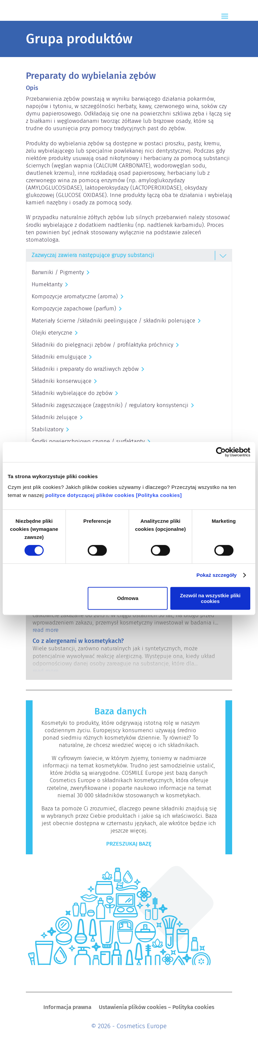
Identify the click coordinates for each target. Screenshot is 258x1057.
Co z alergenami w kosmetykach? (78, 641)
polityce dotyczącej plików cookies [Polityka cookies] (113, 495)
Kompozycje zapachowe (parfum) (74, 308)
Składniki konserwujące (61, 381)
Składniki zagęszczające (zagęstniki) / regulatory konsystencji (110, 405)
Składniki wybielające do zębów (72, 393)
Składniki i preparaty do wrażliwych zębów (85, 368)
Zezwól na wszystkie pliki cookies (210, 598)
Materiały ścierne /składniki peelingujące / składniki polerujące (113, 320)
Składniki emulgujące (59, 356)
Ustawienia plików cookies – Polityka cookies (156, 1008)
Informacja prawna (67, 1008)
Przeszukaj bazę (129, 843)
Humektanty (47, 284)
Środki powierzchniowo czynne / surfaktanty (88, 441)
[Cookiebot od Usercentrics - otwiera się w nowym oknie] (220, 452)
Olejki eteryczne (52, 332)
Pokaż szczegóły (217, 575)
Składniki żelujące (54, 417)
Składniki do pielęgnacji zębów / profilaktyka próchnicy (102, 344)
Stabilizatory (47, 429)
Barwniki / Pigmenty (58, 272)
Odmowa (127, 598)
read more (45, 630)
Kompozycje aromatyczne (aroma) (75, 296)
